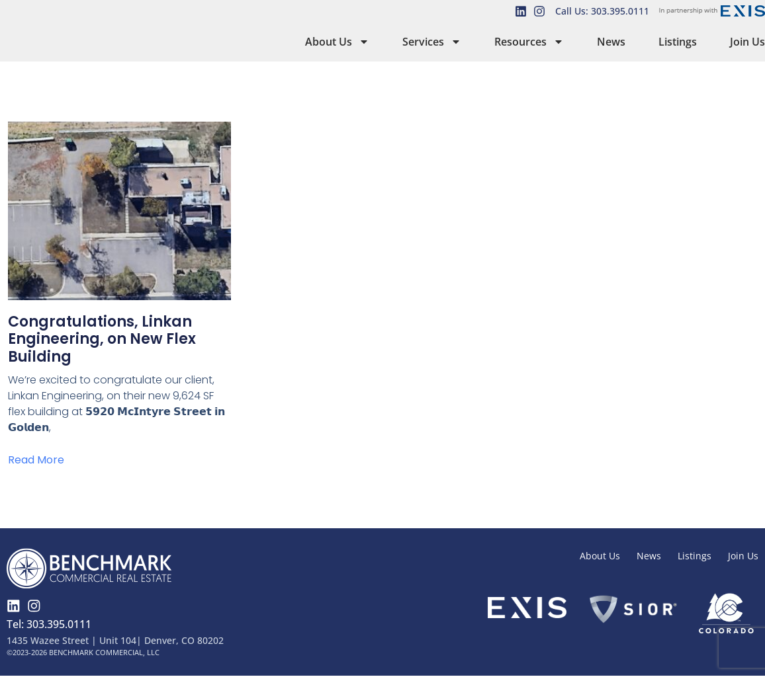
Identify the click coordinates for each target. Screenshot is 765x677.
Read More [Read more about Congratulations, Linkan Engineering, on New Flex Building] (36, 459)
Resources (529, 42)
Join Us (747, 41)
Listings (677, 41)
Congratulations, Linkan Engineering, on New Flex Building (102, 339)
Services (431, 42)
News (611, 41)
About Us (337, 42)
